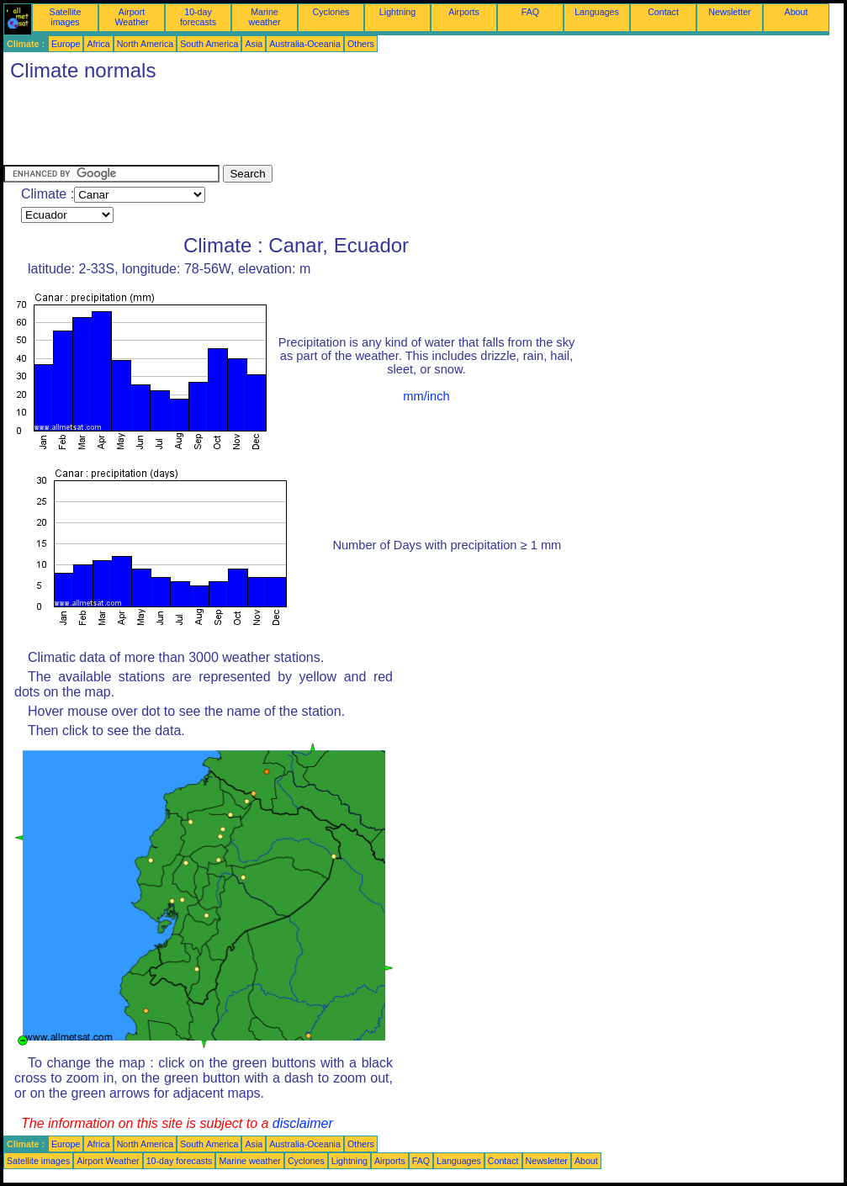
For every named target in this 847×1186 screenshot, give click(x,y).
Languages (596, 12)
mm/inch (426, 396)
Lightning (397, 12)
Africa (98, 44)
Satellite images (66, 17)
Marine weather (265, 17)
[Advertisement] (309, 127)
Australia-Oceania (305, 44)
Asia (253, 44)
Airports (463, 12)
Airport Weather (131, 17)
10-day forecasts (198, 17)
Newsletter (729, 12)
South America (209, 44)
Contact (663, 12)
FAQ (530, 12)
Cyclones (331, 12)
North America (145, 44)
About (796, 12)
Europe (65, 44)
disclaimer (303, 1123)
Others (360, 44)
